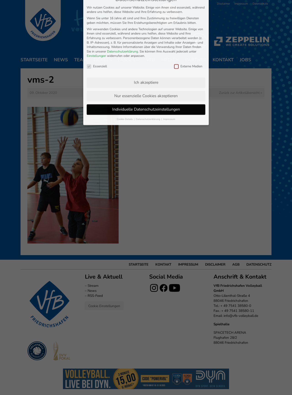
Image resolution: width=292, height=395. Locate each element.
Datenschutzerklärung (122, 6)
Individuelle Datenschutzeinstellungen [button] (146, 64)
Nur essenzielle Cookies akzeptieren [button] (146, 50)
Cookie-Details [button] (125, 74)
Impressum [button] (169, 74)
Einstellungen (96, 11)
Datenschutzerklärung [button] (148, 74)
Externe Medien (188, 21)
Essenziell (97, 21)
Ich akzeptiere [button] (146, 37)
